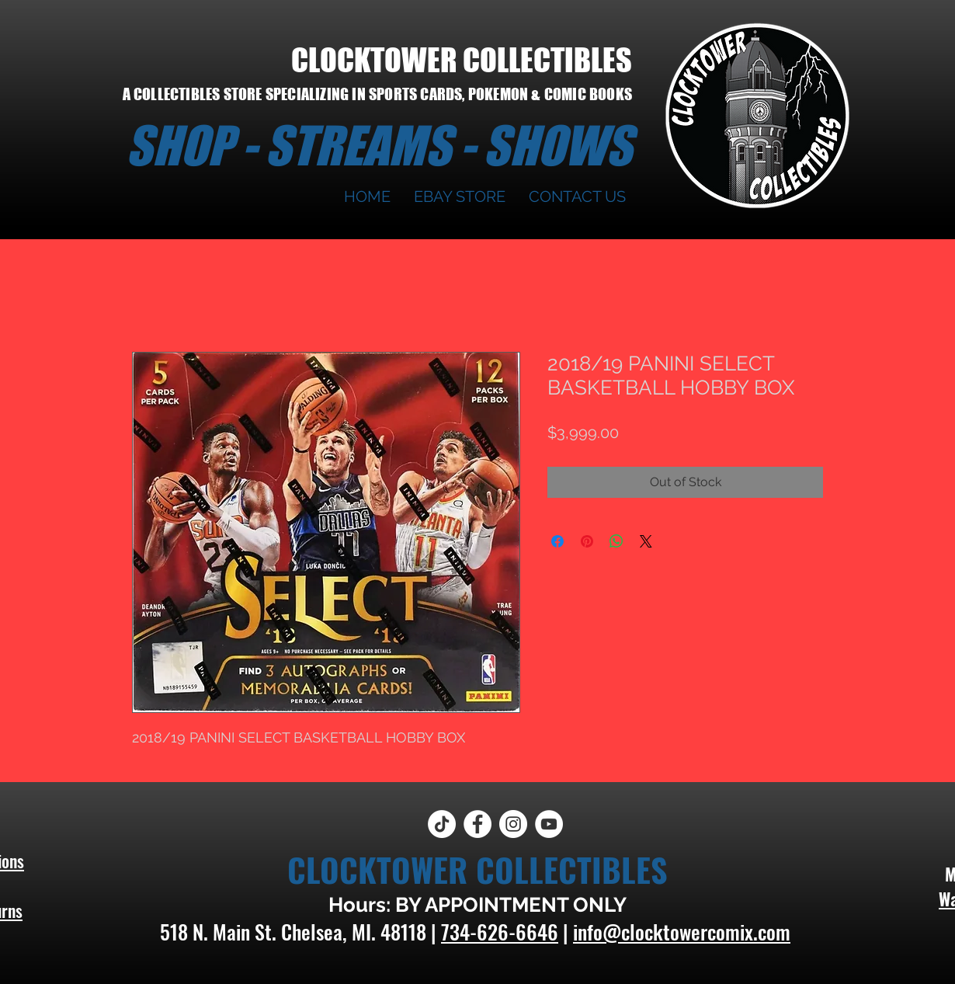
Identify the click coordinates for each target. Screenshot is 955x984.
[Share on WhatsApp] (616, 541)
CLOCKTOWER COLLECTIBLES (461, 59)
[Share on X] (646, 541)
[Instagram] (513, 824)
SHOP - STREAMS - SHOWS (379, 145)
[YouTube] (549, 824)
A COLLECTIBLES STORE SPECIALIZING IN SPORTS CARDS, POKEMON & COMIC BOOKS (377, 94)
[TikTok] (442, 824)
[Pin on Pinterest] (587, 541)
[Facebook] (477, 824)
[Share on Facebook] (557, 541)
